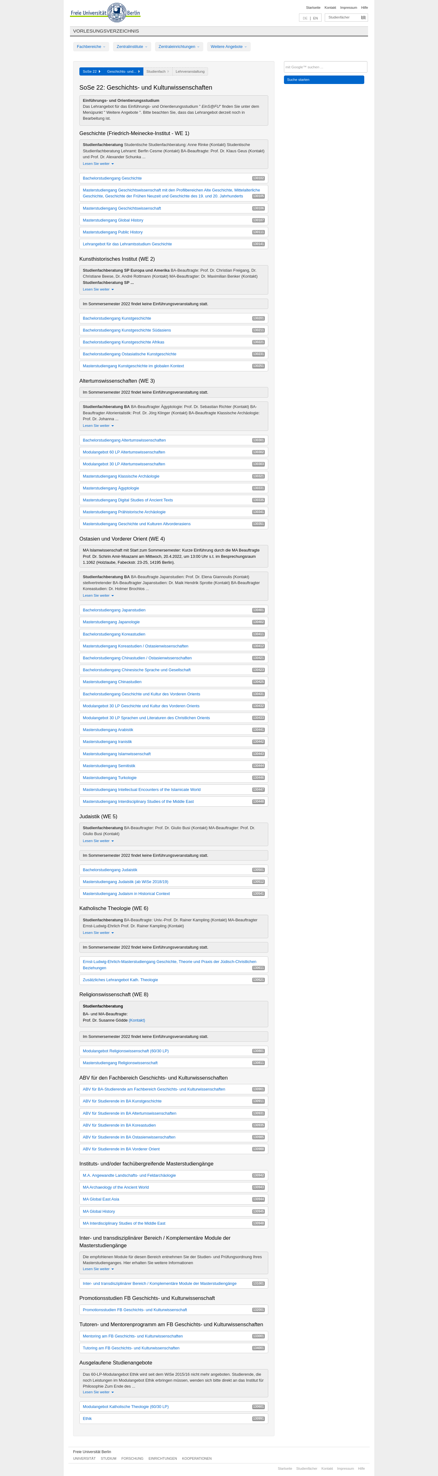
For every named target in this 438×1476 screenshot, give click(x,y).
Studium (108, 1458)
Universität (84, 1458)
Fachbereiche (91, 46)
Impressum (348, 7)
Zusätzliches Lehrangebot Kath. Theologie (174, 979)
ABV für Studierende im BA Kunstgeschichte (174, 1101)
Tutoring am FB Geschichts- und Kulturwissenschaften (174, 1348)
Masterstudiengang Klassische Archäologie (174, 476)
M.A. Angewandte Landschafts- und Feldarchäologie (174, 1175)
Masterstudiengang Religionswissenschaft (174, 1062)
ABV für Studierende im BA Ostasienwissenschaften (174, 1137)
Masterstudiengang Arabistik (174, 729)
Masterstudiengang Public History (174, 232)
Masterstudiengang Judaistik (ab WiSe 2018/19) (174, 881)
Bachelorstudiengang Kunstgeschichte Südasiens (174, 330)
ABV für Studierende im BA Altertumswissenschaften (174, 1113)
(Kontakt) (137, 1020)
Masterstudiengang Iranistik (174, 741)
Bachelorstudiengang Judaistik (174, 869)
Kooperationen (197, 1458)
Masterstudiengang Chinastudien (174, 681)
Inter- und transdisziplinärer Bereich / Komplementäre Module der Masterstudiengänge (174, 1283)
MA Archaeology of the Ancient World (174, 1187)
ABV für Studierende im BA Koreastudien (174, 1125)
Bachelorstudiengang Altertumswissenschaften (174, 440)
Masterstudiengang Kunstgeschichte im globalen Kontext (174, 366)
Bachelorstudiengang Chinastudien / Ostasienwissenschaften (174, 658)
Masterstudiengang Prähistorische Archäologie (174, 512)
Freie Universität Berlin (92, 1452)
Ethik (174, 1418)
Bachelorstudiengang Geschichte (174, 178)
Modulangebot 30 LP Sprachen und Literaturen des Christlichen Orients (174, 717)
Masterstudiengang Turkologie (174, 777)
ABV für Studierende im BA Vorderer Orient (174, 1149)
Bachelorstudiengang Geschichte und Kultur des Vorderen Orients (174, 694)
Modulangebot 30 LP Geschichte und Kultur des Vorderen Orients (174, 706)
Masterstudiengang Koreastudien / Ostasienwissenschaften (174, 646)
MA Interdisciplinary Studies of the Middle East (174, 1223)
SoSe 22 (91, 71)
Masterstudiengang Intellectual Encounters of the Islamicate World (174, 789)
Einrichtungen (163, 1458)
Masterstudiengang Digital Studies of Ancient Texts (174, 500)
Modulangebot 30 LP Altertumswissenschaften (174, 464)
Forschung (132, 1458)
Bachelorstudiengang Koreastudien (174, 634)
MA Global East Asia (174, 1199)
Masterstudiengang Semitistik (174, 765)
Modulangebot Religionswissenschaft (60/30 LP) (174, 1051)
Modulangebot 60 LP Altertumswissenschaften (174, 452)
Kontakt (330, 7)
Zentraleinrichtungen (179, 46)
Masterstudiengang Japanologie (174, 622)
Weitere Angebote (229, 46)
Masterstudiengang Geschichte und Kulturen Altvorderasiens (174, 523)
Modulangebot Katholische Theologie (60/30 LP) (174, 1406)
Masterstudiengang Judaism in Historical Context (174, 893)
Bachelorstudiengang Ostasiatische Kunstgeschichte (174, 354)
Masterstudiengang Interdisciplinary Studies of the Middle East (174, 801)
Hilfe (364, 7)
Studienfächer (339, 17)
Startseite (313, 7)
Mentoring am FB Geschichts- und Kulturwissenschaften (174, 1336)
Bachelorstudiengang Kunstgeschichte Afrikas (174, 342)
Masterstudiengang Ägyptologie (174, 488)
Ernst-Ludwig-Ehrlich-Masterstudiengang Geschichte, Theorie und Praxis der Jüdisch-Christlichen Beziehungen (174, 964)
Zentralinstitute (132, 46)
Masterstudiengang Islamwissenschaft (174, 753)
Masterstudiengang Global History (174, 220)
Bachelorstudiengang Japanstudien (174, 610)
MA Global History (174, 1211)
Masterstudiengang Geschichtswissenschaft (174, 208)
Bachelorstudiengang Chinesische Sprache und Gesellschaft (174, 669)
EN (315, 18)
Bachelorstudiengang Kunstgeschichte (174, 318)
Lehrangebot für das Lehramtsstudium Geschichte (174, 244)
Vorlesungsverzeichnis (106, 31)
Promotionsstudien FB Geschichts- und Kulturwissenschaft (174, 1309)
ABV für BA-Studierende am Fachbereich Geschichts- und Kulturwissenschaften (174, 1089)
